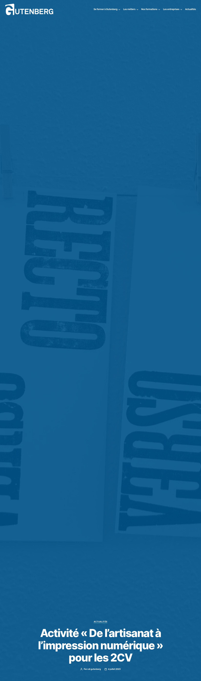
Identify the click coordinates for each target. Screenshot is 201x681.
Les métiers (129, 9)
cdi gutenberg (94, 669)
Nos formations (149, 9)
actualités (100, 622)
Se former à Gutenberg (105, 9)
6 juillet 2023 (114, 669)
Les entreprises (171, 9)
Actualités (190, 9)
